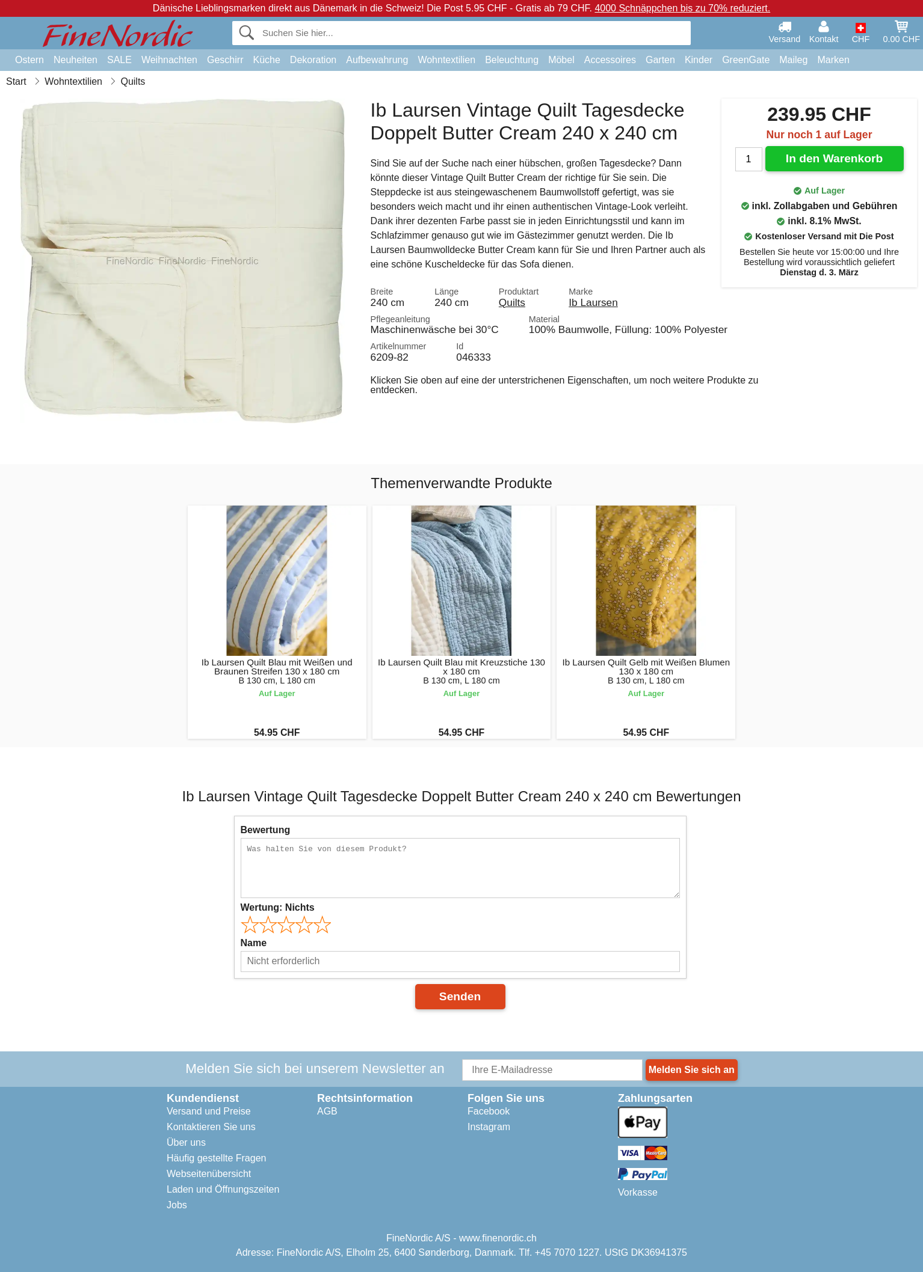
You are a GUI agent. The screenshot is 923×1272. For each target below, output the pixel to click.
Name (254, 943)
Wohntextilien (446, 60)
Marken (833, 60)
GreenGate (746, 60)
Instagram (489, 1127)
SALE (119, 60)
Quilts (512, 302)
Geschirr (225, 60)
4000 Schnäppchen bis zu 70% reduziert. (682, 8)
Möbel (561, 60)
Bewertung (266, 830)
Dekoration (313, 60)
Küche (266, 60)
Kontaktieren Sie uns (211, 1127)
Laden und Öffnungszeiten (223, 1189)
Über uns (186, 1142)
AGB (327, 1111)
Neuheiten (75, 60)
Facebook (489, 1111)
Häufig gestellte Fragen (216, 1158)
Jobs (177, 1205)
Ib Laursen (593, 302)
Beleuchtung (512, 60)
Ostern (29, 60)
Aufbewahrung (377, 60)
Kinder (698, 60)
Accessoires (610, 60)
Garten (660, 60)
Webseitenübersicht (209, 1174)
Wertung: (278, 907)
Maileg (793, 60)
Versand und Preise (209, 1111)
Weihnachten (169, 60)
